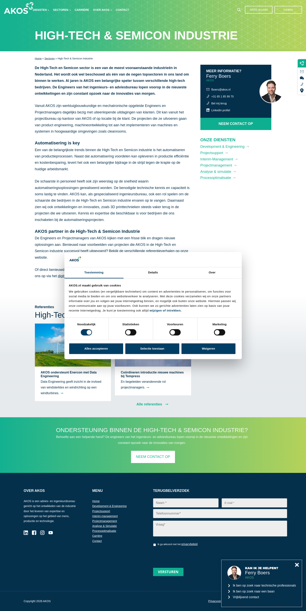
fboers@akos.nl (221, 89)
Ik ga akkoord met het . (177, 544)
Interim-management (105, 516)
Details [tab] (153, 272)
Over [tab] (212, 272)
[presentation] (183, 555)
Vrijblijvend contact (246, 597)
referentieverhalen (160, 251)
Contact (122, 9)
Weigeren (208, 348)
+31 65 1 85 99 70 (222, 96)
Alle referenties (149, 404)
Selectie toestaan (152, 348)
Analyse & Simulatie (104, 526)
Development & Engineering (222, 147)
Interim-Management (216, 159)
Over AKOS (101, 9)
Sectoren (60, 9)
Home (38, 58)
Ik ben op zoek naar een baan (254, 591)
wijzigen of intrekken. (166, 310)
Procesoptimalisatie (215, 178)
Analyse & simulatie (215, 172)
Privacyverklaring (218, 601)
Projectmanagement (216, 165)
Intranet (288, 9)
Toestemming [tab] (94, 272)
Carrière (82, 9)
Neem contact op (236, 124)
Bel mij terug (219, 103)
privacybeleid (189, 544)
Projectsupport (211, 153)
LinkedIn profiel (220, 110)
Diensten (40, 9)
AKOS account (259, 9)
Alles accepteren (96, 348)
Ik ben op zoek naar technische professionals (264, 585)
